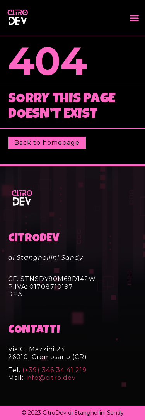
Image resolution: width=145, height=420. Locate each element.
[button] (134, 17)
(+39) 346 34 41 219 (53, 370)
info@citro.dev (51, 377)
